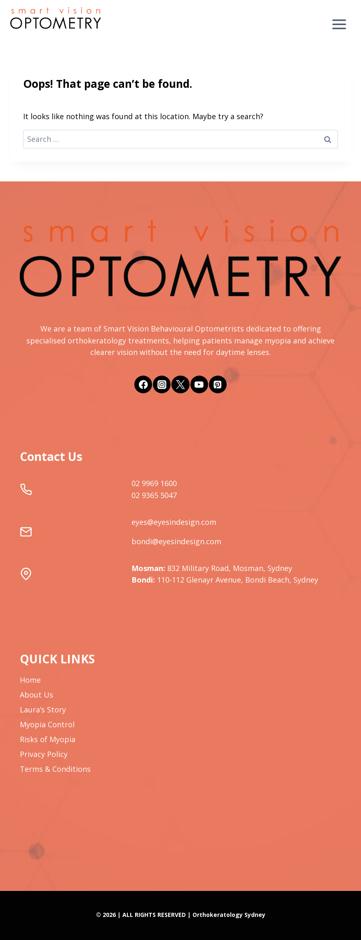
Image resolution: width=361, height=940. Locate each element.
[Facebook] (143, 384)
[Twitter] (180, 384)
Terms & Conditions (55, 769)
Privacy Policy (44, 754)
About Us (36, 695)
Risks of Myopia (47, 739)
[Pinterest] (218, 384)
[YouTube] (199, 384)
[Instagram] (162, 384)
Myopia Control (47, 724)
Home (30, 680)
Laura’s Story (43, 709)
